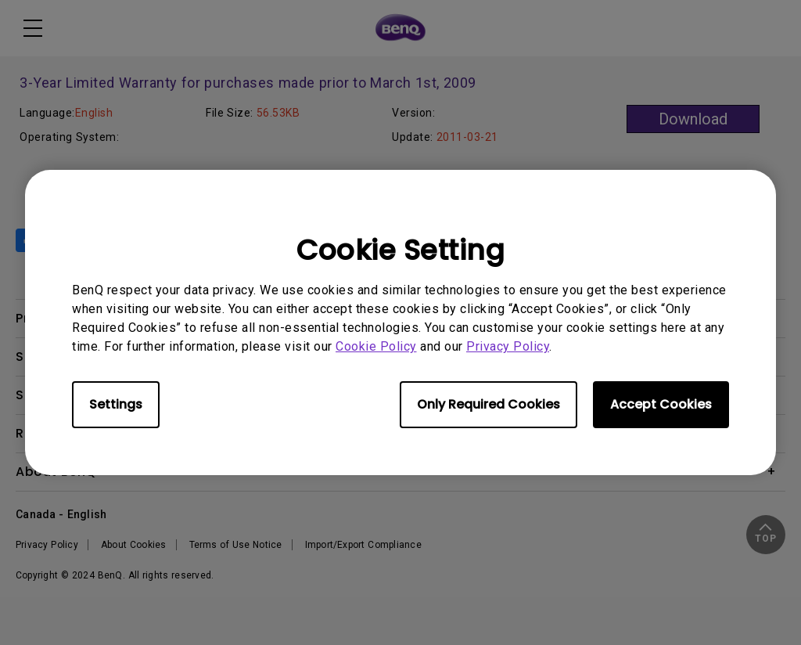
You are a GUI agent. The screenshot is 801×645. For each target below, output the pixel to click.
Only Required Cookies (488, 404)
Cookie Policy (376, 346)
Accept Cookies (661, 404)
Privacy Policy (507, 346)
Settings (115, 404)
